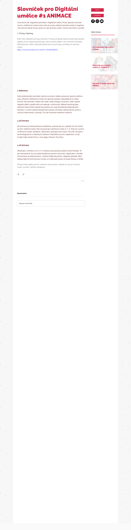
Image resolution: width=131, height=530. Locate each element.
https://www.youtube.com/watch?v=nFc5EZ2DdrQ (37, 50)
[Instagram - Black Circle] (97, 21)
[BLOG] (97, 10)
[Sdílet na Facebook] (18, 174)
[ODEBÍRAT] (97, 15)
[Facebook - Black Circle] (93, 21)
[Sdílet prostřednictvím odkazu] (23, 174)
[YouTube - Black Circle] (102, 21)
